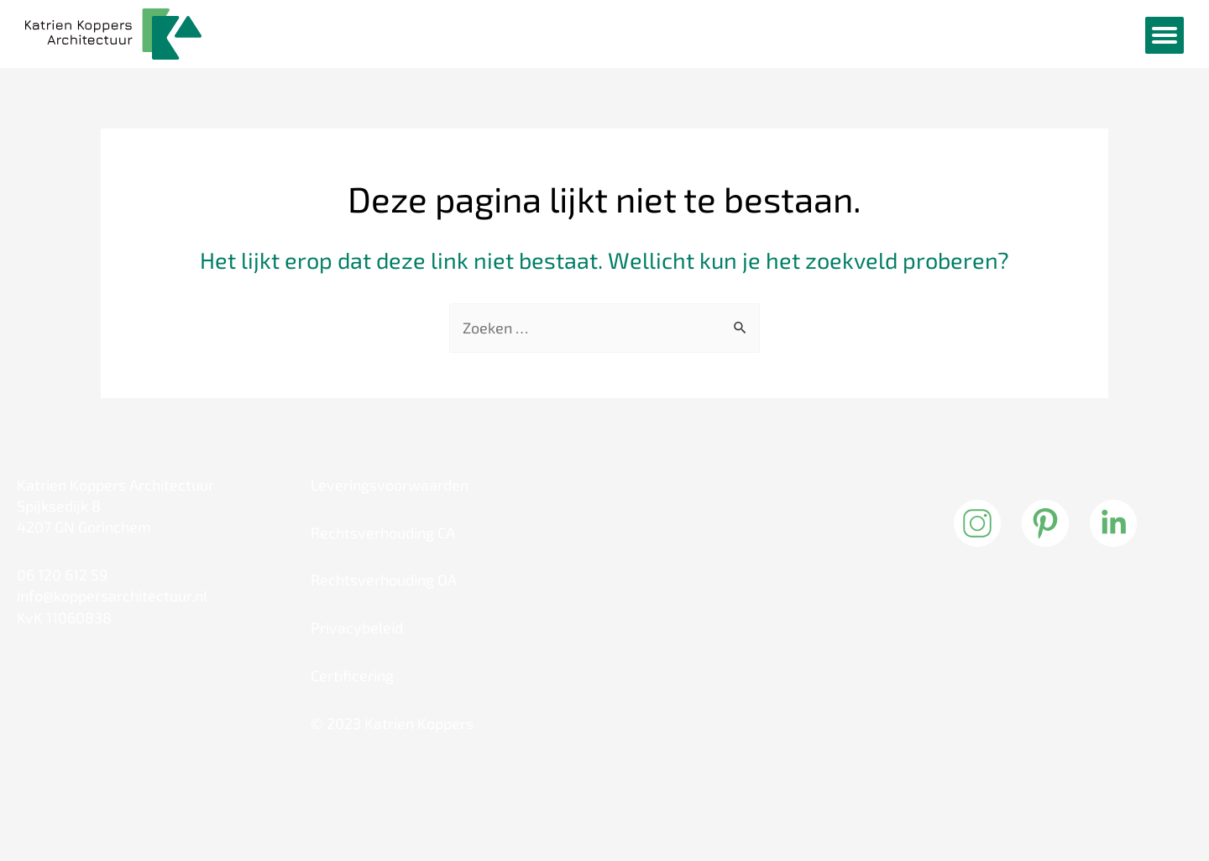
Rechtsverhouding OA (384, 579)
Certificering (352, 675)
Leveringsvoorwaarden (389, 484)
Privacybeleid (357, 627)
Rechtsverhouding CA (383, 532)
